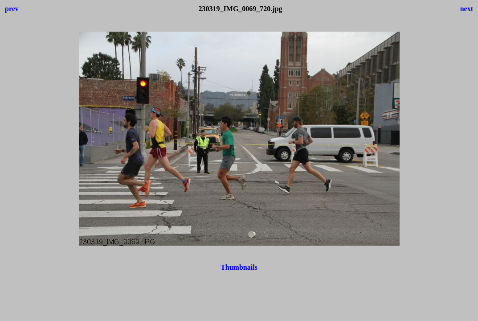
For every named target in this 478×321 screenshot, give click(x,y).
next (466, 8)
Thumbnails (239, 267)
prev (12, 8)
